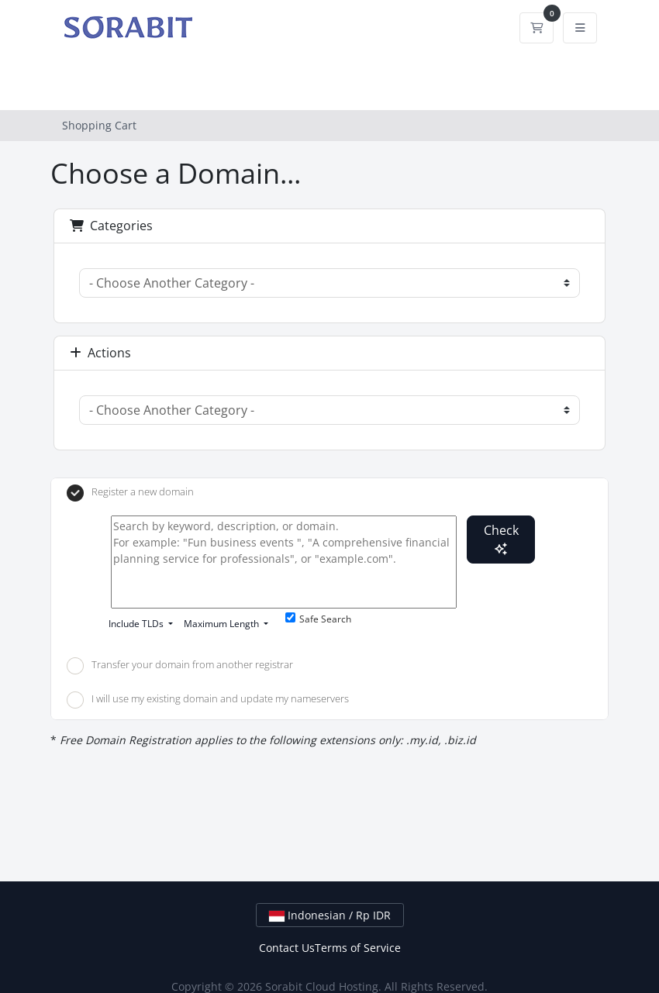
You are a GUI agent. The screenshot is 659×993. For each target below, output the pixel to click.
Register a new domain (130, 493)
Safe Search (318, 619)
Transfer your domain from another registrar (180, 665)
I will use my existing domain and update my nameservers (208, 700)
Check (501, 538)
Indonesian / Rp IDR (330, 915)
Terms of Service (358, 947)
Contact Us (287, 947)
